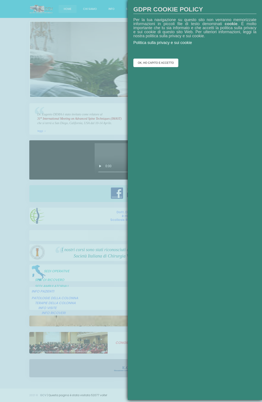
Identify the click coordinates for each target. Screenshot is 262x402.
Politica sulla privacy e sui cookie (162, 42)
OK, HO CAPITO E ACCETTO (156, 62)
